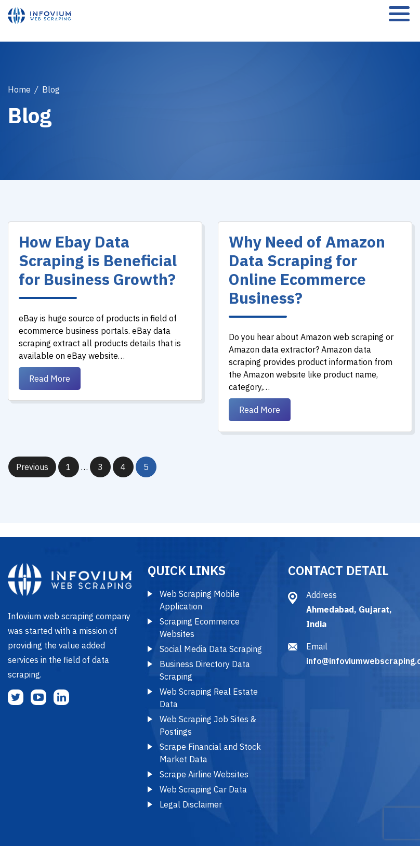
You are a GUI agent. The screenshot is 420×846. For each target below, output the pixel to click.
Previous (32, 467)
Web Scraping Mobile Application (200, 600)
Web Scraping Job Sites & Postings (208, 725)
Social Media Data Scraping (211, 649)
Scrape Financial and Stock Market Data (210, 752)
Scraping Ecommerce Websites (200, 627)
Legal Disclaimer (191, 804)
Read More (49, 378)
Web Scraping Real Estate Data (209, 697)
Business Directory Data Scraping (205, 670)
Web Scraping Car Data (203, 789)
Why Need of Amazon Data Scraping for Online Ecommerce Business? (307, 269)
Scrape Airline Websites (204, 774)
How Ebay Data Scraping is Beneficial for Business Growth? (98, 260)
